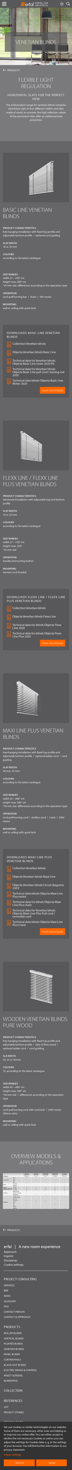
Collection (13, 1390)
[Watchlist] (62, 4)
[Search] (68, 4)
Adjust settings (12, 1454)
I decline (19, 1462)
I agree (51, 1462)
